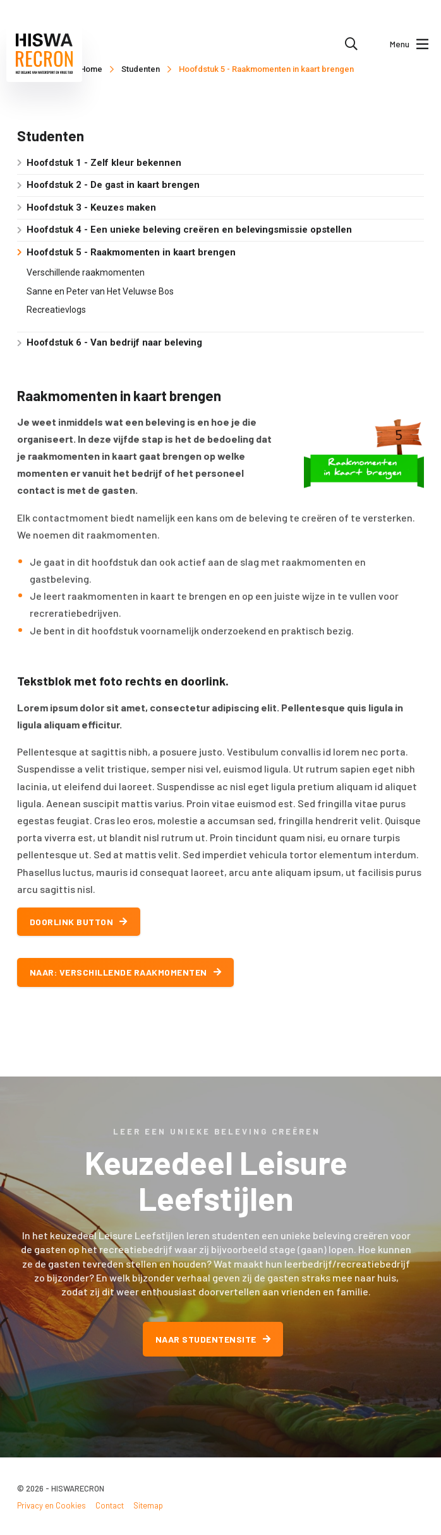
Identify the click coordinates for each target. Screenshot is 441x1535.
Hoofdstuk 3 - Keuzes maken (91, 207)
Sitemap (148, 1506)
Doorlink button (79, 921)
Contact (109, 1506)
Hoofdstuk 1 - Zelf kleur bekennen (104, 162)
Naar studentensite (213, 1339)
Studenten (140, 69)
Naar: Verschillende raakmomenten (126, 972)
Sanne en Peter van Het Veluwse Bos (100, 291)
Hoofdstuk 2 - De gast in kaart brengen (113, 184)
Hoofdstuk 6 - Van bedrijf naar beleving (114, 342)
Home (91, 69)
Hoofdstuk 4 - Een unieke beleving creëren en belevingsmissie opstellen (189, 229)
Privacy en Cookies (51, 1506)
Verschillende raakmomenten (86, 272)
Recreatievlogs (56, 310)
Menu (409, 44)
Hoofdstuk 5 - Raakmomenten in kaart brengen (266, 69)
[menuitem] (351, 44)
